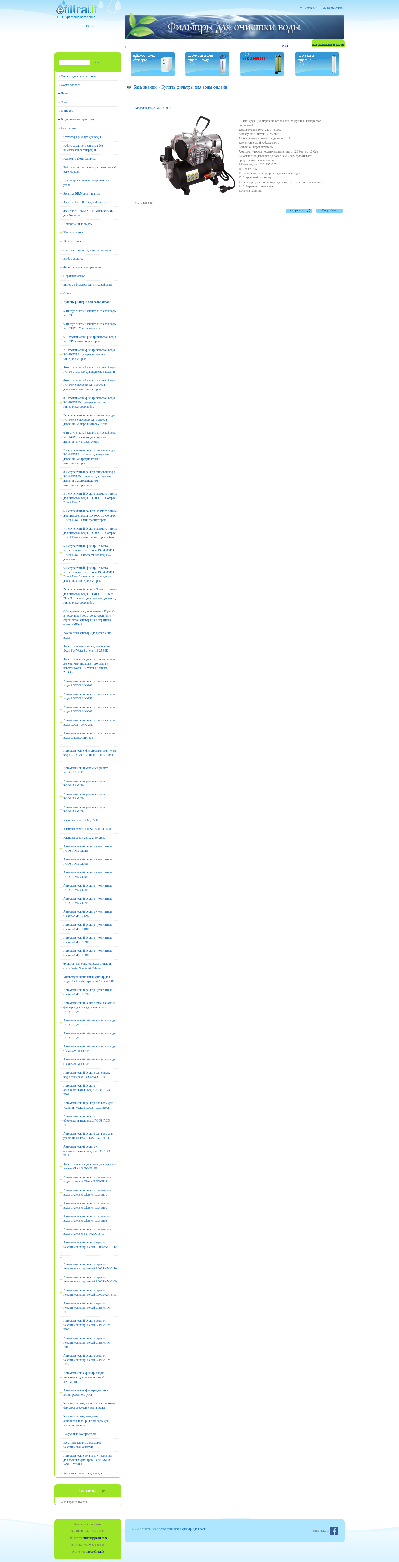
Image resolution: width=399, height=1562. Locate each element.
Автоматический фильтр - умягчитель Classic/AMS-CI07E (87, 992)
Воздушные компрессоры (77, 119)
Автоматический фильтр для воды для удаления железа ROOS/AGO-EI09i (88, 1105)
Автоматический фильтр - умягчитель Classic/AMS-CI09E (87, 940)
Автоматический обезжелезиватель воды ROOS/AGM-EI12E (89, 1036)
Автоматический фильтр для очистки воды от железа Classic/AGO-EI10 (87, 1192)
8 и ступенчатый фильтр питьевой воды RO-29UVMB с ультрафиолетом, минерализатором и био (89, 402)
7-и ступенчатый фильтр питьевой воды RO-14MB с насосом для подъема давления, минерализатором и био (89, 419)
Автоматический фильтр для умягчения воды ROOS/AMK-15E (89, 696)
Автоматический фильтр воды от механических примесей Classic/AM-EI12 (87, 1360)
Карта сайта (335, 8)
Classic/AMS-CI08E (153, 108)
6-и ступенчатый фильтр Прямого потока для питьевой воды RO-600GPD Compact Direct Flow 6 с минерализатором (90, 515)
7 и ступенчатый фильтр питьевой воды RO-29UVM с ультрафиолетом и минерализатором (89, 354)
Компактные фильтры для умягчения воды (87, 635)
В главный (310, 8)
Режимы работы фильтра (79, 158)
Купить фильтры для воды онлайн (87, 302)
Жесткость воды (73, 232)
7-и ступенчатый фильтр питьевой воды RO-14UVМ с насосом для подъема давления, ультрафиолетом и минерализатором (89, 456)
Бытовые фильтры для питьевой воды (87, 284)
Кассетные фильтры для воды (82, 1473)
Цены (64, 93)
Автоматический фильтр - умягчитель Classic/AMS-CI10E (87, 927)
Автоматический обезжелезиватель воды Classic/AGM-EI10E (89, 1049)
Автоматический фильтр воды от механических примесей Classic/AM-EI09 (87, 1342)
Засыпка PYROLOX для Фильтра (84, 202)
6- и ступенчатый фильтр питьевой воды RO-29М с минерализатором (89, 339)
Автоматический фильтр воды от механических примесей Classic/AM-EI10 (87, 1308)
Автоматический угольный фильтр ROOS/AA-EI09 (85, 796)
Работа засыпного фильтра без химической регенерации (83, 148)
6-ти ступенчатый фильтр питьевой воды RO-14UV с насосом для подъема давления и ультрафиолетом (89, 437)
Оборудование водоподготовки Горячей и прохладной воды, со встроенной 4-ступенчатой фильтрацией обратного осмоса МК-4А (89, 618)
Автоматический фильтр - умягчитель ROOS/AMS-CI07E (87, 901)
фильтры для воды (194, 1529)
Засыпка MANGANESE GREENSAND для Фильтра (88, 213)
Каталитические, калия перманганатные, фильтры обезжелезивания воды (89, 1405)
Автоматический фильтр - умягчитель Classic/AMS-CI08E (87, 953)
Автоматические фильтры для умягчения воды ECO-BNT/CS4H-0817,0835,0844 (90, 753)
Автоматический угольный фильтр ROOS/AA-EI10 (85, 783)
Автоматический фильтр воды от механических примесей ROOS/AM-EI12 (90, 1245)
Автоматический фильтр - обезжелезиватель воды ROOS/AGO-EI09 (87, 1090)
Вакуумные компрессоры (79, 1434)
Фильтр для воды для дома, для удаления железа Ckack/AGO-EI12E (90, 1166)
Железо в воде (72, 241)
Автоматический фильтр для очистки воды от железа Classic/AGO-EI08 (87, 1218)
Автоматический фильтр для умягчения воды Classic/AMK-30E (89, 735)
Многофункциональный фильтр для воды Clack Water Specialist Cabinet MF (88, 979)
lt (82, 25)
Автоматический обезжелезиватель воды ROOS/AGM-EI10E (89, 1023)
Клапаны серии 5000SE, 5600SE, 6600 (87, 829)
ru (87, 25)
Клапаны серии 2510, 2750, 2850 (84, 837)
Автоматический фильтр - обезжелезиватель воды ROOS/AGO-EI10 (87, 1120)
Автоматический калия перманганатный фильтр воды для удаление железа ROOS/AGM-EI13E (89, 1007)
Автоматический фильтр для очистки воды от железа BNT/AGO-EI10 (87, 1231)
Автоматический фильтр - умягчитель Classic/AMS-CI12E (87, 914)
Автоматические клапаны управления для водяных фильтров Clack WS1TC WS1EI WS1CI (87, 1460)
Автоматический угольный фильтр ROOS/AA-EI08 (85, 809)
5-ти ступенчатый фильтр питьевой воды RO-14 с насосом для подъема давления (89, 370)
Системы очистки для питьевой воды (87, 250)
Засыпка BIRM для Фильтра (81, 193)
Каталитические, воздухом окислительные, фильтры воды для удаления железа (86, 1421)
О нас (64, 102)
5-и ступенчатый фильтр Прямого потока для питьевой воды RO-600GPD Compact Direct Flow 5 (90, 498)
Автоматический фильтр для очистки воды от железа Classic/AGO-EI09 (87, 1205)
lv (93, 25)
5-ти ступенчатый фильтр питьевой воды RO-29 (89, 313)
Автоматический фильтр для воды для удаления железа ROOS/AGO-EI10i (88, 1136)
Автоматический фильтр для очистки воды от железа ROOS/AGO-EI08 (87, 1075)
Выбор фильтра (73, 258)
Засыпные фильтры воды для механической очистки (82, 1445)
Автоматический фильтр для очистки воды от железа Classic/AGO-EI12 (87, 1179)
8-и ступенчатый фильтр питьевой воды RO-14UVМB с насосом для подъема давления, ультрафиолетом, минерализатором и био (89, 478)
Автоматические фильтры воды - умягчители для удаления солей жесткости (84, 1377)
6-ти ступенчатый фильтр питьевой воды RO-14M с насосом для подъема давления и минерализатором (89, 385)
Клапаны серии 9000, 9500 (80, 820)
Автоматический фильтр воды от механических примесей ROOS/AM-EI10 (90, 1266)
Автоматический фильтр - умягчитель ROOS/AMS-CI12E (87, 848)
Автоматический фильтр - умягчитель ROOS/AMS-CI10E (87, 861)
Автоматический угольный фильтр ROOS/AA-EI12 (85, 770)
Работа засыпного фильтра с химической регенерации (89, 169)
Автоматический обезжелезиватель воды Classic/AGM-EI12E (89, 1062)
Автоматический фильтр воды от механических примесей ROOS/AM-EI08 (90, 1292)
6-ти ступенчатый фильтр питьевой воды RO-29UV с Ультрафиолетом (89, 326)
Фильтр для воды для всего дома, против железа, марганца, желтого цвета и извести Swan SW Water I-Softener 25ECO (89, 665)
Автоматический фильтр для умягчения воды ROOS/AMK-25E (89, 722)
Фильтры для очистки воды (78, 76)
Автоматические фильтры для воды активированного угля (86, 1393)
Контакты (67, 111)
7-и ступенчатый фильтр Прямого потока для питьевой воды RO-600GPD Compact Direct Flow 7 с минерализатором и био (90, 533)
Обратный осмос (74, 276)
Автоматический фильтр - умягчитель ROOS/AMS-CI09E (87, 874)
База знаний (68, 128)
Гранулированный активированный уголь (86, 182)
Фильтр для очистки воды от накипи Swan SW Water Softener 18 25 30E (86, 648)
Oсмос (67, 293)
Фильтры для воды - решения (82, 267)
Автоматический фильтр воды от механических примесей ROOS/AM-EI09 (90, 1279)
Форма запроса (70, 85)
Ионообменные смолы (77, 224)
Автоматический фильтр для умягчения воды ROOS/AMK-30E (89, 709)
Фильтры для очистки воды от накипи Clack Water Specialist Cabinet (87, 966)
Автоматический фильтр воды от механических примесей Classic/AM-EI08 (87, 1325)
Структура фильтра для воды (82, 137)
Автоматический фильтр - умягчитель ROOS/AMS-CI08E (87, 888)
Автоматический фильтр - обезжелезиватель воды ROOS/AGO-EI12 (87, 1151)
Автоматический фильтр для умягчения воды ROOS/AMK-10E (89, 683)
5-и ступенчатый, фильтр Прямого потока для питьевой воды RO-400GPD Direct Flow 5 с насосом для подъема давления (88, 552)
